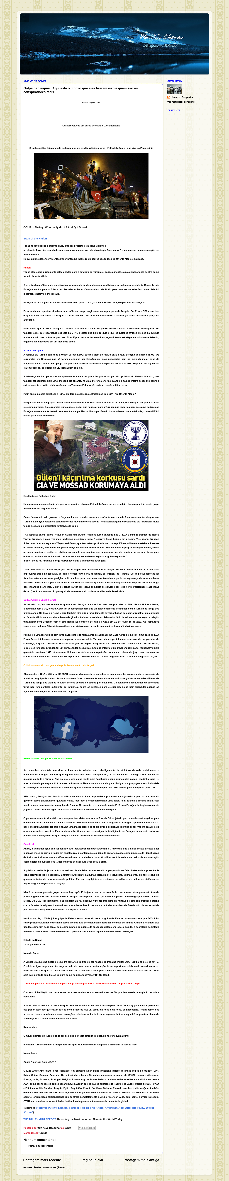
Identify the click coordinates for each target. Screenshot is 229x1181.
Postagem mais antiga (141, 1160)
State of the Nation (35, 238)
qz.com (130, 539)
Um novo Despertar (182, 97)
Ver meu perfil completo (181, 101)
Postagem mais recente (42, 1160)
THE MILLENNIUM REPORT (39, 1119)
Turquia (42, 1133)
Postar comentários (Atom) (49, 1167)
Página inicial (92, 1160)
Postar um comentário (40, 1145)
